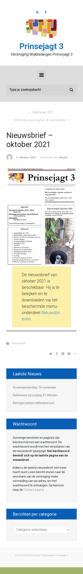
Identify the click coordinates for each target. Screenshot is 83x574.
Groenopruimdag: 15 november (34, 387)
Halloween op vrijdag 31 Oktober (35, 395)
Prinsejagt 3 (41, 46)
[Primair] (41, 75)
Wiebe (63, 157)
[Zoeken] (41, 89)
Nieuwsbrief (19, 343)
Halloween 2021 (43, 112)
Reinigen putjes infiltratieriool (33, 403)
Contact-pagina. (34, 489)
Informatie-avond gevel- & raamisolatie (40, 120)
